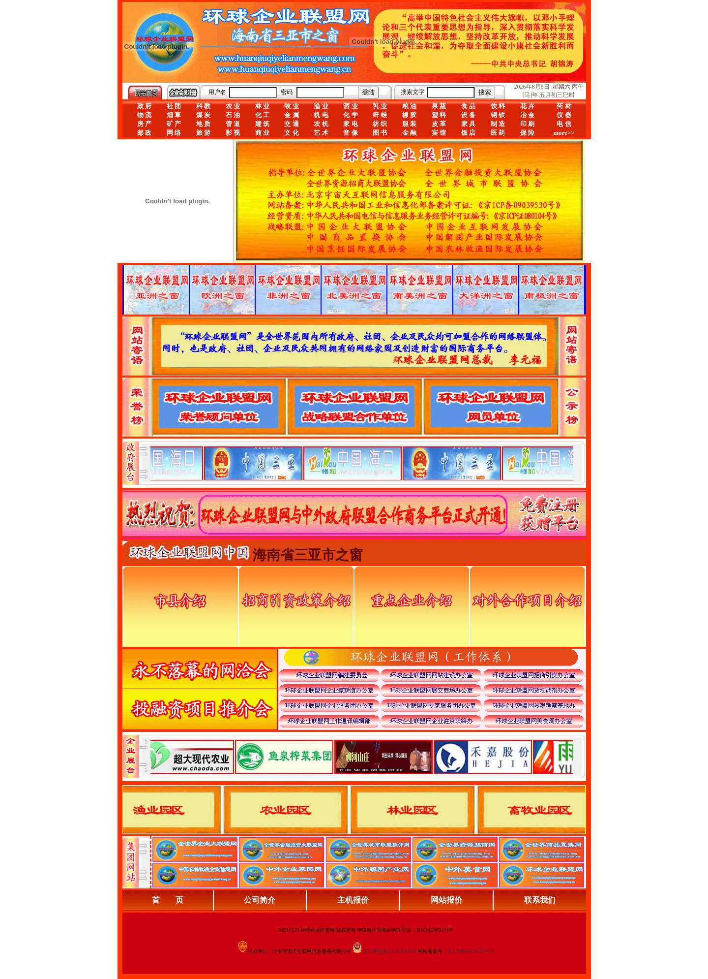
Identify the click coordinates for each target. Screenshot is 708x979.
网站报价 (446, 900)
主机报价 (353, 900)
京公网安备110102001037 (390, 951)
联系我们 (540, 900)
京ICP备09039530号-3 (470, 951)
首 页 (167, 900)
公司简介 (259, 900)
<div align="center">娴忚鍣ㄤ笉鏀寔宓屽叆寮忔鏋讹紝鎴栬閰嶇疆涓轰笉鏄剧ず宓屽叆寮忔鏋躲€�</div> (361, 463)
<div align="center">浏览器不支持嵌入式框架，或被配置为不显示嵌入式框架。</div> (361, 756)
